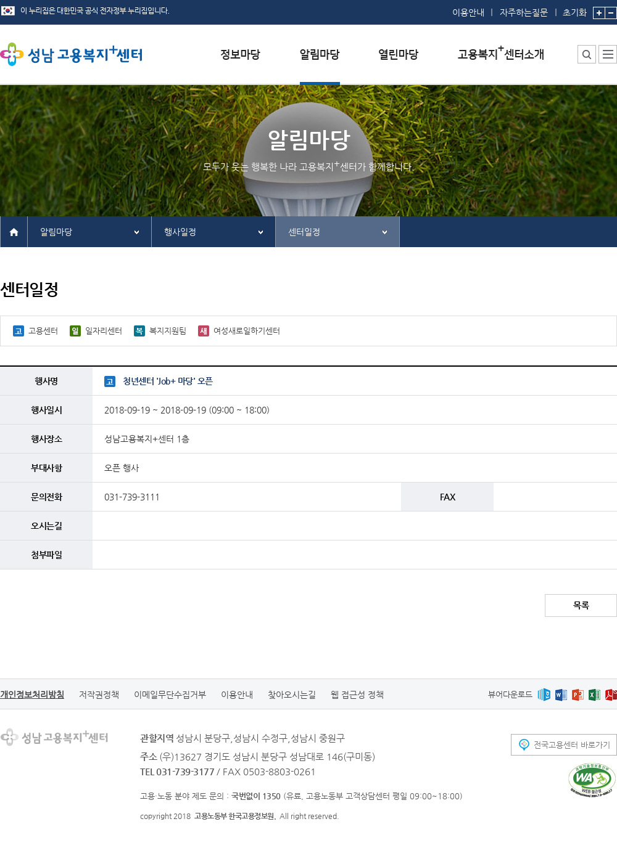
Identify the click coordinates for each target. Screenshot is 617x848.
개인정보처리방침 (32, 694)
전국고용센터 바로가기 (572, 744)
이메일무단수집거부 (170, 694)
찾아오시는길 (292, 694)
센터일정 (304, 232)
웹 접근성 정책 (357, 694)
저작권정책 (99, 694)
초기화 (575, 8)
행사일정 (180, 232)
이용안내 (468, 12)
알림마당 (56, 232)
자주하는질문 (524, 12)
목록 (581, 605)
